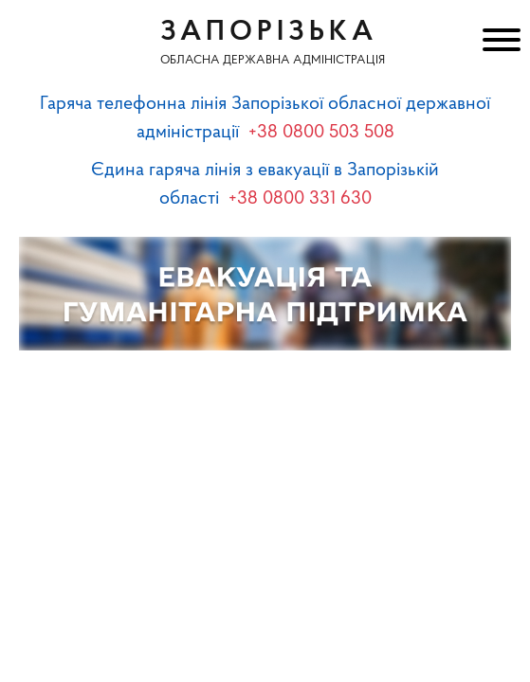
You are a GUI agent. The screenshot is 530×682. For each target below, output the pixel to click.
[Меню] (499, 43)
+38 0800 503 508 (321, 132)
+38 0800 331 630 (300, 198)
